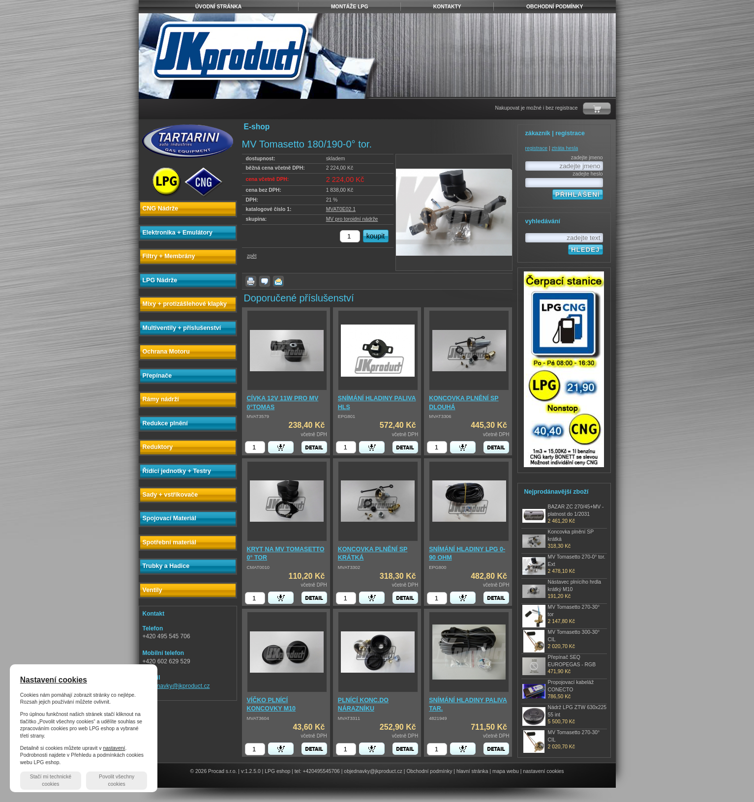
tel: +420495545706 (317, 771)
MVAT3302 (349, 567)
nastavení (114, 748)
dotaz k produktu (265, 281)
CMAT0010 (258, 567)
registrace (536, 148)
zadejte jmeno (587, 157)
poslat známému (278, 281)
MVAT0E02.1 (341, 209)
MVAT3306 (440, 416)
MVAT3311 (349, 718)
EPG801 (346, 416)
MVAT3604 (258, 718)
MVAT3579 (258, 416)
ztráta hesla (565, 148)
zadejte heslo (588, 174)
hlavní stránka (472, 771)
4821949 (438, 718)
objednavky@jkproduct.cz (176, 686)
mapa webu (505, 771)
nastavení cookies (543, 771)
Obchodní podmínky (429, 771)
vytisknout (251, 281)
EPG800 (437, 567)
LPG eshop (277, 771)
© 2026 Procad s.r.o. (213, 771)
